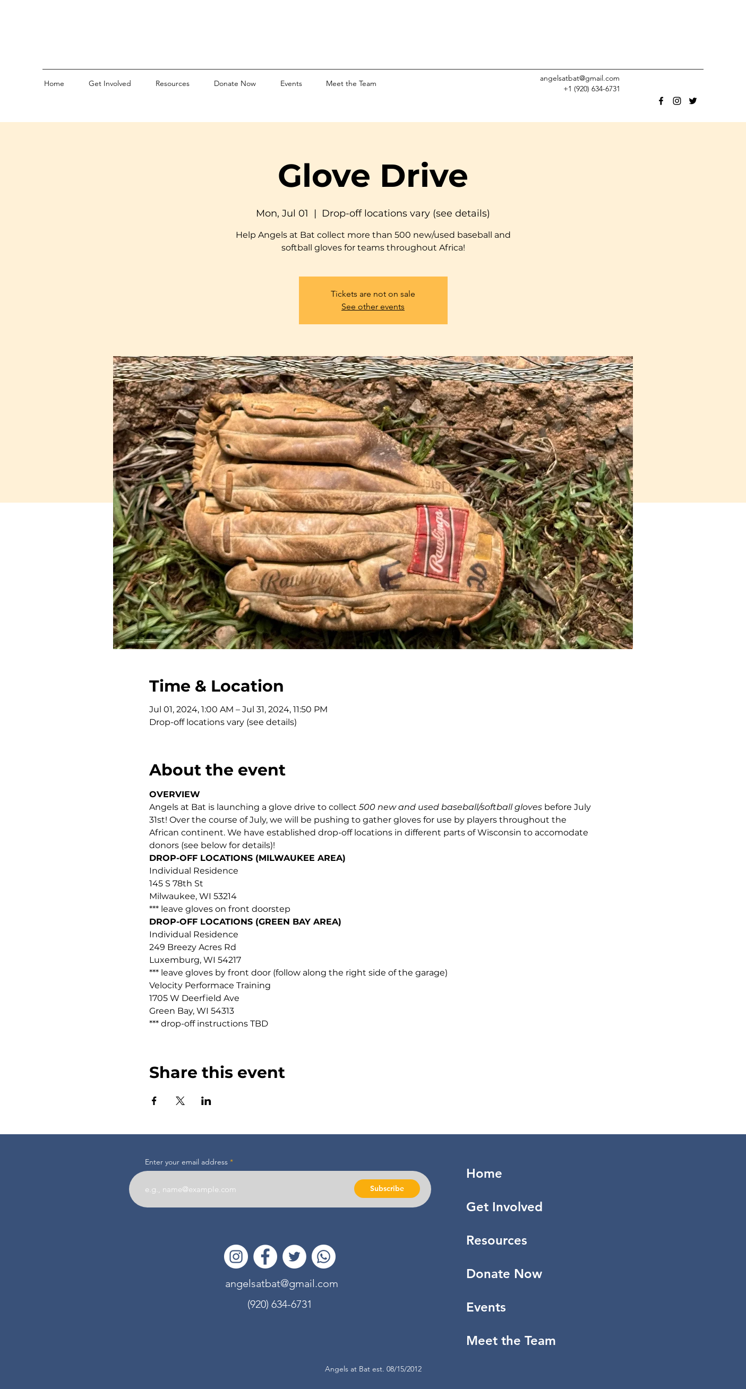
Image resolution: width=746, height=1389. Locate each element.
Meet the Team (511, 1340)
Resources (496, 1240)
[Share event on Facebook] (154, 1101)
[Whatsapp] (324, 1257)
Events (486, 1307)
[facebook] (661, 101)
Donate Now (504, 1273)
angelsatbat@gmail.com (580, 78)
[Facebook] (265, 1257)
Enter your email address (186, 1162)
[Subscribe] (387, 1188)
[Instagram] (236, 1257)
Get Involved (504, 1206)
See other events (373, 306)
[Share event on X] (180, 1101)
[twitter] (693, 101)
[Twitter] (294, 1257)
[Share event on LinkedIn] (206, 1101)
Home (484, 1173)
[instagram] (677, 101)
